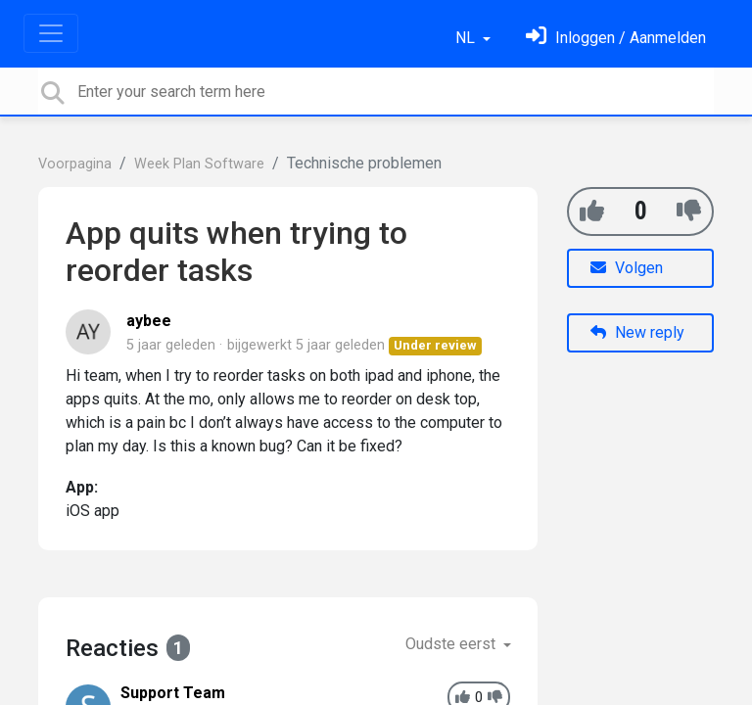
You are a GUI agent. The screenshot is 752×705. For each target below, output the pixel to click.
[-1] (689, 211)
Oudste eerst (452, 643)
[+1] (592, 211)
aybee (148, 320)
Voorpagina (75, 164)
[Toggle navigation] (51, 33)
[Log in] (616, 38)
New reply (637, 332)
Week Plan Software (199, 164)
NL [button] (467, 37)
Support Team (172, 692)
